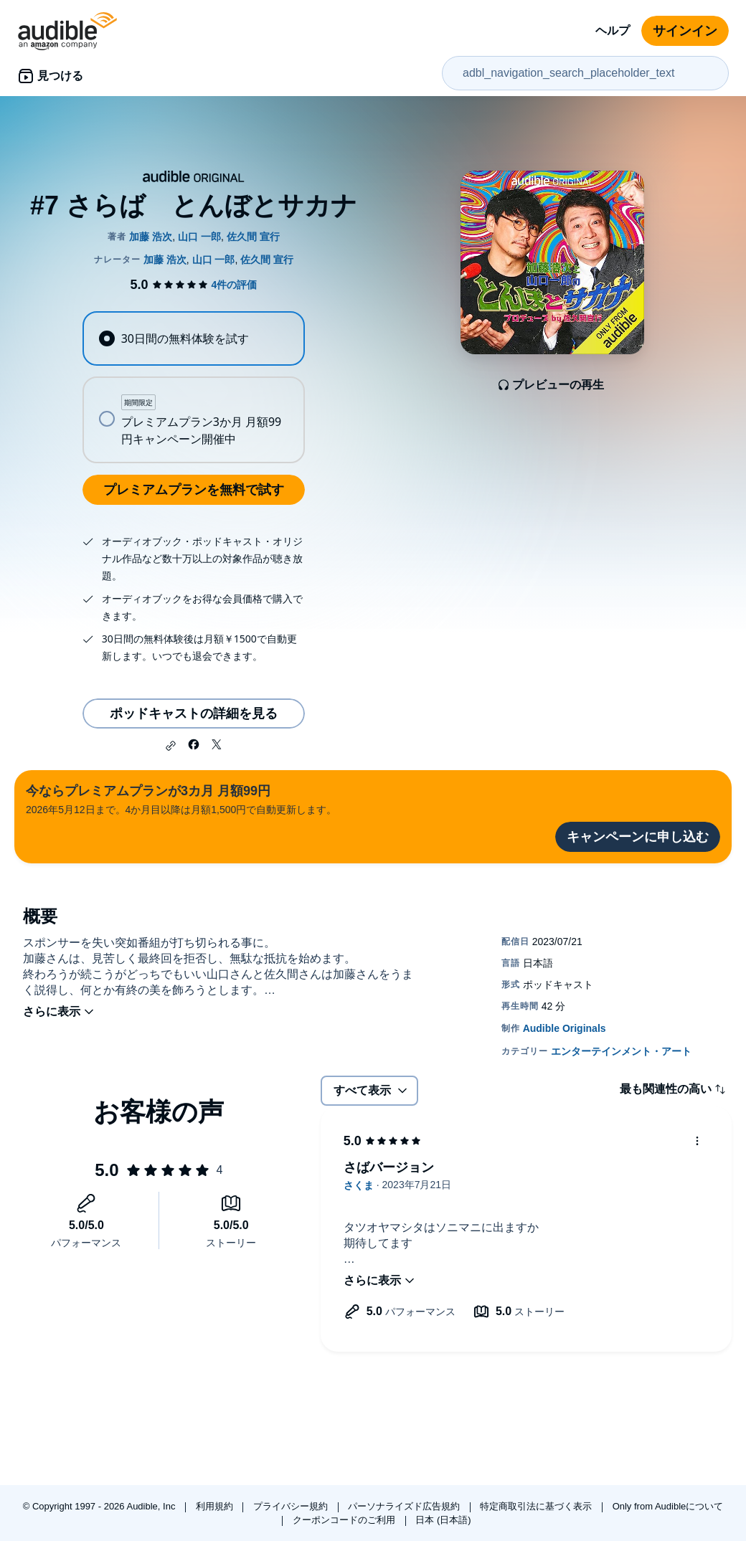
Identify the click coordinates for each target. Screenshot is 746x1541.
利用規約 (216, 1506)
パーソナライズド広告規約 (405, 1506)
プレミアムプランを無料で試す (193, 490)
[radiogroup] (193, 387)
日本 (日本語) (443, 1519)
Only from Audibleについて (668, 1506)
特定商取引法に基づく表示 (537, 1506)
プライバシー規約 (292, 1506)
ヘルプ (612, 30)
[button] (170, 745)
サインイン (685, 31)
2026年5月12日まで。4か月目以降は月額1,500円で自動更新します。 (181, 798)
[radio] (193, 338)
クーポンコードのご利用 (345, 1519)
